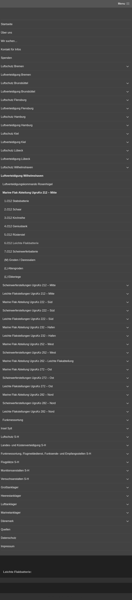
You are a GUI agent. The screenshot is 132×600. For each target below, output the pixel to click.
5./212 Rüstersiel (14, 234)
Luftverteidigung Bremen (16, 74)
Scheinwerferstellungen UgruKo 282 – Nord (29, 403)
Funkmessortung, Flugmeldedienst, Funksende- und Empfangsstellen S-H (46, 453)
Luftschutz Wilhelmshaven (17, 167)
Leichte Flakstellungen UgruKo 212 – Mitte (28, 293)
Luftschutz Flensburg (13, 99)
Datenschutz (8, 537)
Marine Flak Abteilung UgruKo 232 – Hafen (29, 327)
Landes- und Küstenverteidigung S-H (23, 445)
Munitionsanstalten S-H (15, 470)
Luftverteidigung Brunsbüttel (18, 91)
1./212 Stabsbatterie (16, 201)
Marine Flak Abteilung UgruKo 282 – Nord (28, 394)
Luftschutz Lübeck (12, 150)
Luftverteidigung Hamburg (16, 125)
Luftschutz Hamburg (13, 116)
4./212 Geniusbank (15, 226)
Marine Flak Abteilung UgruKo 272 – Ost (27, 369)
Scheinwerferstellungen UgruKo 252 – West (29, 352)
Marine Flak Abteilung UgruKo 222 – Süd (27, 302)
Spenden (6, 57)
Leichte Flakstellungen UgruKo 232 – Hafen (29, 335)
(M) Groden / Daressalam (19, 259)
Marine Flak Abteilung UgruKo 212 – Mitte (30, 192)
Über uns (6, 32)
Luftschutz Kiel (10, 133)
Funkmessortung (13, 420)
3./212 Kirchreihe (14, 217)
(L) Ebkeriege (12, 276)
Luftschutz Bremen (12, 66)
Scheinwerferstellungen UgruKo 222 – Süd (28, 310)
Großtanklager (9, 487)
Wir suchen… (9, 41)
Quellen (5, 529)
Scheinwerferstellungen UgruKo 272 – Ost (28, 377)
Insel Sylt (6, 428)
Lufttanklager (9, 504)
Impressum (7, 546)
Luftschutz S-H (10, 436)
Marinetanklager (11, 512)
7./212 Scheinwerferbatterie (21, 251)
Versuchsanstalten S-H (15, 478)
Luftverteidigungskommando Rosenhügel (28, 184)
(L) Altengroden (13, 268)
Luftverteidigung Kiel (13, 142)
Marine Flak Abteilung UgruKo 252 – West (28, 344)
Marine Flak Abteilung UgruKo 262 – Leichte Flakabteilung (38, 361)
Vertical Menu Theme (72, 596)
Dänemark (7, 521)
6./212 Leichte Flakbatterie (21, 243)
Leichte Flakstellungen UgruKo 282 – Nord (28, 411)
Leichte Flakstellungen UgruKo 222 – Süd (28, 318)
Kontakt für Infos (11, 49)
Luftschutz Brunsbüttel (14, 83)
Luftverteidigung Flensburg (17, 108)
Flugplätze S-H (10, 462)
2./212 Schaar (12, 209)
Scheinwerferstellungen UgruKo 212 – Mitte (29, 285)
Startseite (7, 24)
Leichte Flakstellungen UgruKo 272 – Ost (28, 386)
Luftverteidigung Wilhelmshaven (22, 175)
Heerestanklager (11, 495)
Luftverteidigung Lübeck (15, 158)
